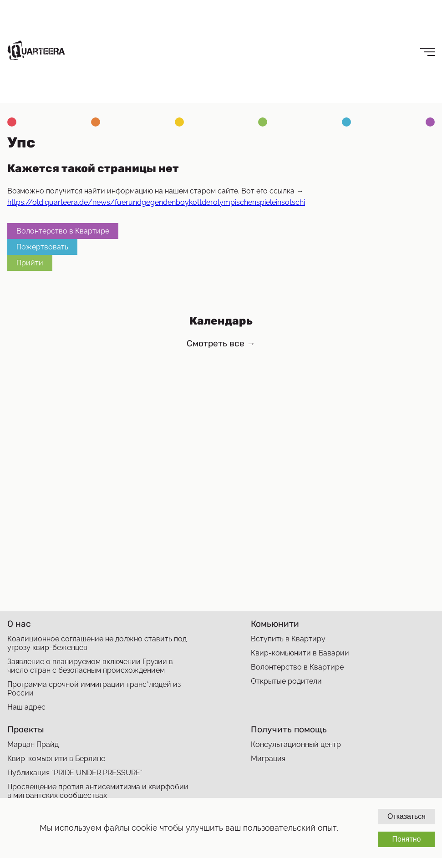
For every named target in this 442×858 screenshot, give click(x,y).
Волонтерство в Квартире (62, 231)
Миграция (268, 758)
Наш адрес (26, 707)
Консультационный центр (296, 744)
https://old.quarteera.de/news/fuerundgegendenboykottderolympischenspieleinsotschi (156, 202)
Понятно (406, 839)
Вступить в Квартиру (288, 639)
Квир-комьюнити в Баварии (300, 653)
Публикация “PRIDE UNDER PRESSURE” (74, 772)
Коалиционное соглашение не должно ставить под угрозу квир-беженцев (97, 643)
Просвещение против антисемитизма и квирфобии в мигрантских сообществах (97, 791)
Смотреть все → (221, 343)
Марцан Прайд (33, 744)
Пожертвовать (42, 247)
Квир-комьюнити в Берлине (56, 758)
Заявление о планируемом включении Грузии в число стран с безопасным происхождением (90, 666)
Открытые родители (286, 681)
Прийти (29, 263)
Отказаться (406, 816)
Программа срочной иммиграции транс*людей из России (94, 688)
